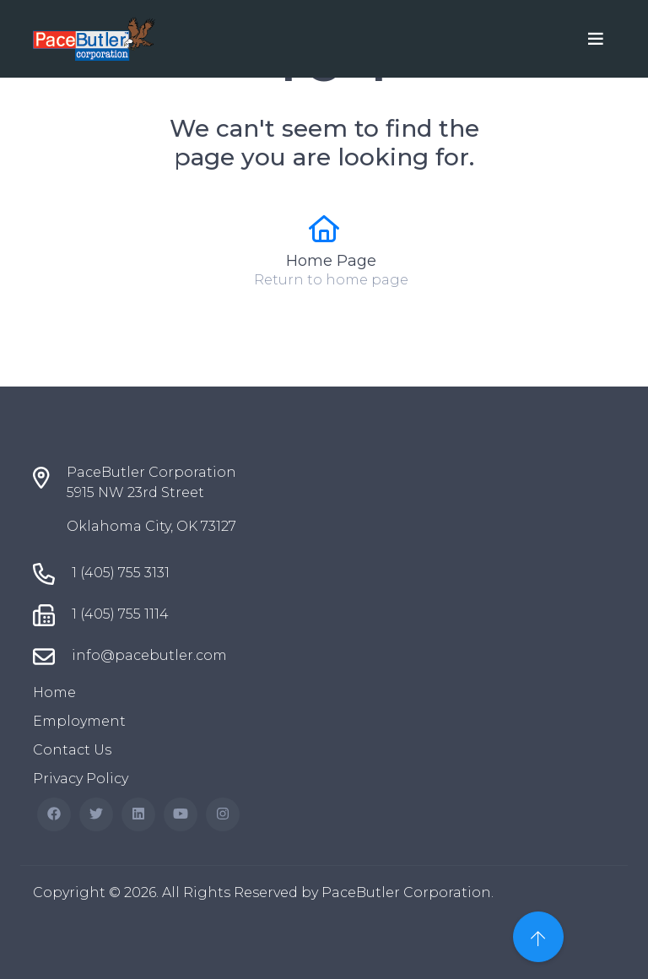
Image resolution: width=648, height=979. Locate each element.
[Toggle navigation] (595, 38)
